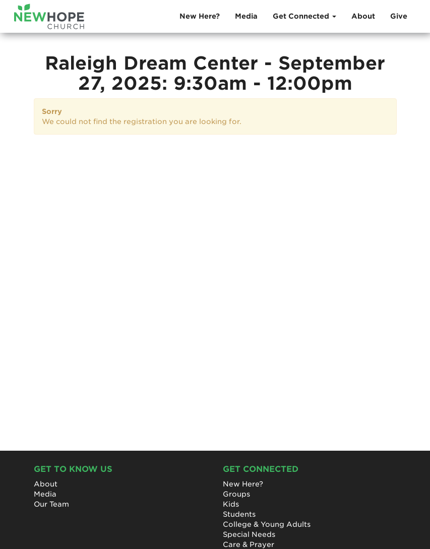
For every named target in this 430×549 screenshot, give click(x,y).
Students (239, 514)
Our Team (51, 504)
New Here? (199, 16)
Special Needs (249, 534)
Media (246, 16)
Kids (231, 504)
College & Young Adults (267, 524)
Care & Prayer (248, 544)
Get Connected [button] (304, 16)
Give (398, 16)
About (363, 16)
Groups (236, 494)
